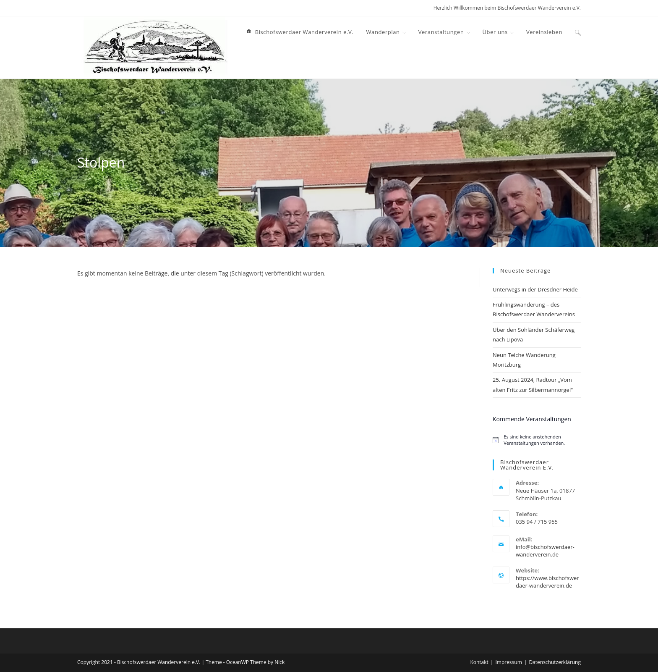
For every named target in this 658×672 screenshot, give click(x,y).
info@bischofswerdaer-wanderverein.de (545, 550)
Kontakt (479, 662)
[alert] (537, 439)
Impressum (508, 662)
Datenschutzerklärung (555, 662)
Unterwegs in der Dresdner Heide (535, 289)
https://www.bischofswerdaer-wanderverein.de (547, 581)
